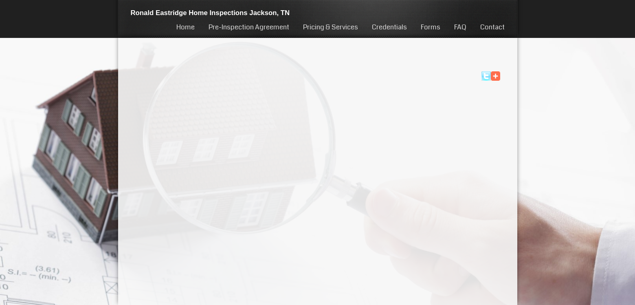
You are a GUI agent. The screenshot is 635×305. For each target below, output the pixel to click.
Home (185, 27)
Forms (430, 27)
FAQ (460, 27)
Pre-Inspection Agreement (249, 27)
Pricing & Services (330, 27)
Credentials (389, 27)
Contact (492, 27)
